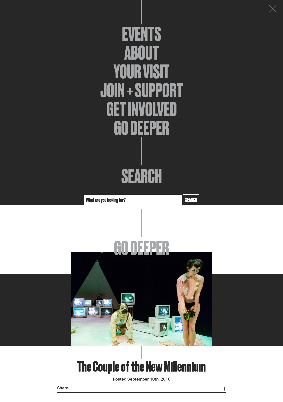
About (141, 52)
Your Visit (142, 71)
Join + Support (141, 90)
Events (141, 34)
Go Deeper (141, 128)
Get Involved (141, 109)
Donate (250, 10)
